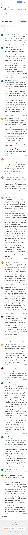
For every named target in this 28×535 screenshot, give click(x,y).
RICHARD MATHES (9, 159)
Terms (22, 523)
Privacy (18, 523)
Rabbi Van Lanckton (9, 475)
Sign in (25, 2)
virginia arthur (8, 118)
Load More (4, 516)
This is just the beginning (9, 8)
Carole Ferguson (8, 437)
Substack (7, 532)
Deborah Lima (8, 287)
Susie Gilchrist (8, 344)
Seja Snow (7, 80)
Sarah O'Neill (7, 34)
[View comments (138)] (23, 10)
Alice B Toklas (8, 47)
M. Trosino (7, 316)
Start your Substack (9, 528)
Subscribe (19, 2)
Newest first (22, 21)
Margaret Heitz (8, 177)
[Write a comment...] (16, 28)
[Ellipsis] (26, 34)
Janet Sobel (7, 262)
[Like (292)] (18, 10)
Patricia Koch (7, 368)
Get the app (21, 528)
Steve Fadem (7, 197)
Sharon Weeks (8, 382)
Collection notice (14, 524)
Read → (3, 16)
